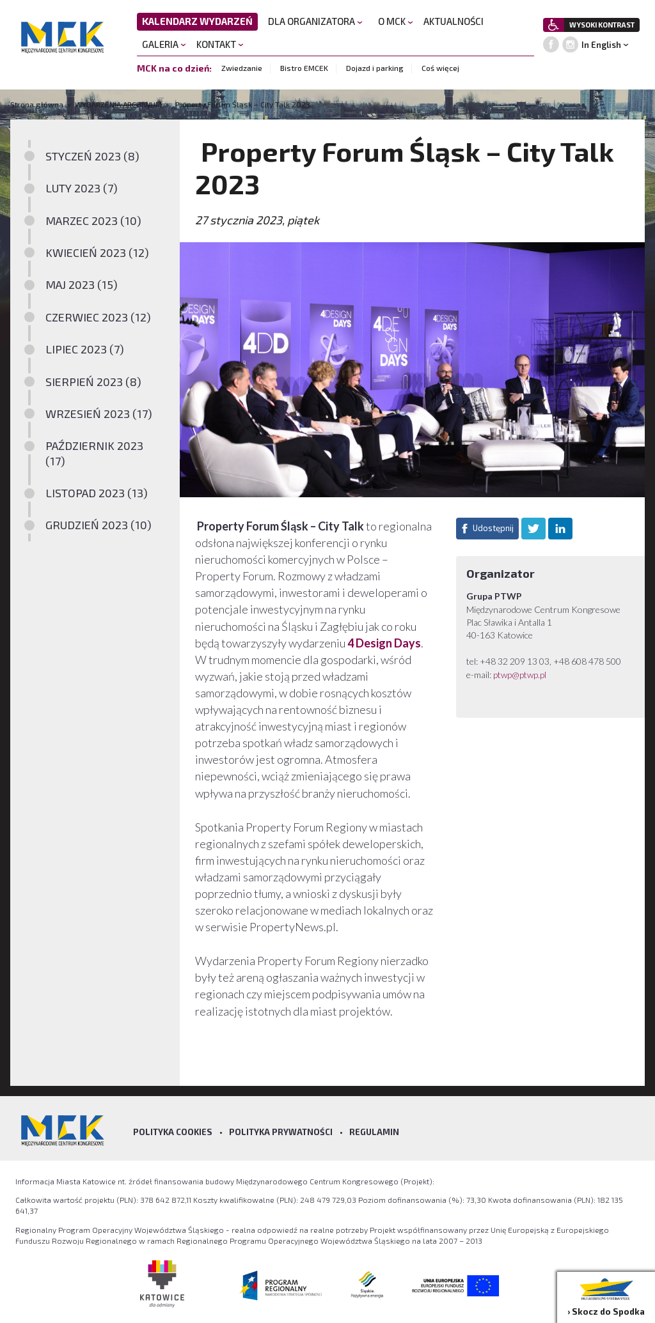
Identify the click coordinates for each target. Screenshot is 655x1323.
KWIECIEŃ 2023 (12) (97, 252)
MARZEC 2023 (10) (93, 220)
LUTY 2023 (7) (81, 188)
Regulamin (374, 1132)
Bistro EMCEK (304, 67)
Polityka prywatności (281, 1132)
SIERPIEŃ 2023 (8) (93, 382)
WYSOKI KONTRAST (602, 24)
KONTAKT (220, 44)
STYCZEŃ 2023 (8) (92, 156)
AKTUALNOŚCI (453, 21)
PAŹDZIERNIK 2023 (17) (94, 452)
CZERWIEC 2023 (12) (98, 317)
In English (601, 45)
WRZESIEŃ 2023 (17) (98, 413)
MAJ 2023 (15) (81, 284)
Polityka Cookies (172, 1132)
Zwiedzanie (241, 67)
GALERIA (164, 44)
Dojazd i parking (375, 67)
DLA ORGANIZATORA (315, 21)
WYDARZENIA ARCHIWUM (118, 104)
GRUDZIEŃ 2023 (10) (98, 525)
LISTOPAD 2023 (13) (96, 493)
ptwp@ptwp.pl (519, 674)
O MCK (395, 21)
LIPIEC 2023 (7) (84, 349)
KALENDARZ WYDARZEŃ (197, 21)
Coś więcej (440, 67)
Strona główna (37, 104)
